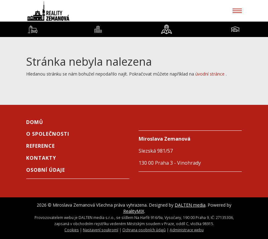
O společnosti (47, 133)
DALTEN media (190, 205)
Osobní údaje (45, 170)
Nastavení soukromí (100, 229)
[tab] (32, 29)
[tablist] (134, 29)
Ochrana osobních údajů (144, 229)
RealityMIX (133, 211)
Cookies (71, 229)
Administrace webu (187, 229)
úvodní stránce (210, 74)
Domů (34, 122)
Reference (40, 145)
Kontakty (41, 158)
